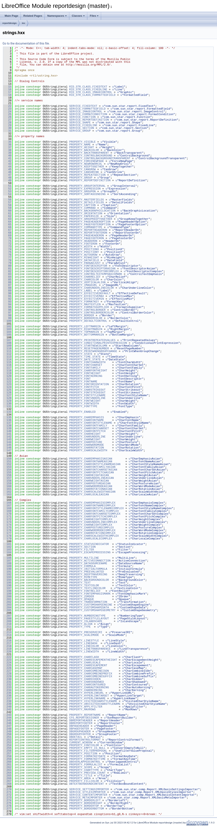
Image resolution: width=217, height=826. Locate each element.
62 (7, 216)
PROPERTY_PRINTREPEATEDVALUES (92, 340)
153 (7, 467)
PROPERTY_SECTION (82, 547)
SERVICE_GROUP (79, 131)
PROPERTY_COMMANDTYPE (85, 227)
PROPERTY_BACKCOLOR (84, 150)
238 (7, 701)
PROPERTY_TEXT (79, 583)
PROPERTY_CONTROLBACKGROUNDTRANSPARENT (99, 158)
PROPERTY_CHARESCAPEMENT (88, 665)
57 (7, 202)
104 (7, 332)
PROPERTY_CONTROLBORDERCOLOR (91, 313)
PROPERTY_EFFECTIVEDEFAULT (89, 293)
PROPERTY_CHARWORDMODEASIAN (90, 486)
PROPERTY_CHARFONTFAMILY (88, 426)
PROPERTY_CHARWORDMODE (86, 445)
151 (7, 461)
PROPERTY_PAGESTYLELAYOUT (89, 618)
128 (7, 398)
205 (7, 610)
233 (7, 687)
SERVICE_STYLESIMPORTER (87, 792)
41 (7, 158)
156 (7, 475)
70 (7, 238)
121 (7, 379)
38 (7, 150)
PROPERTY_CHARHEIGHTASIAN (89, 475)
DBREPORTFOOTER (80, 723)
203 (7, 605)
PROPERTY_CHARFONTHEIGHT (88, 370)
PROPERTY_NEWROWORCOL (85, 164)
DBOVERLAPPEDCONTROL (84, 762)
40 (7, 155)
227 (7, 671)
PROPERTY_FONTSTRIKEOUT (87, 392)
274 (7, 800)
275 (7, 803)
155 (7, 472)
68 (7, 233)
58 (7, 205)
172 (7, 519)
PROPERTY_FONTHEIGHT (84, 373)
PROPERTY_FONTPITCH (84, 387)
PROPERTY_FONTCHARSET (85, 365)
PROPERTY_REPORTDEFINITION (89, 180)
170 (7, 514)
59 (7, 208)
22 (7, 106)
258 (7, 756)
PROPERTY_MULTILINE (84, 558)
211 (7, 627)
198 (7, 591)
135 (7, 417)
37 (7, 147)
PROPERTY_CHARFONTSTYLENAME (90, 423)
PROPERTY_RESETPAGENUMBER (89, 348)
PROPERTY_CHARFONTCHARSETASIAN (93, 470)
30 (7, 128)
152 (7, 464)
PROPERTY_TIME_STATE (84, 357)
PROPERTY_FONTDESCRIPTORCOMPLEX (94, 271)
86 (7, 282)
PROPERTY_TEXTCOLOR (84, 585)
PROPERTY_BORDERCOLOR (85, 318)
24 (7, 111)
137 (7, 423)
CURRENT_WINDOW (80, 742)
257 (7, 753)
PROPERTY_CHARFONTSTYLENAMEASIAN (94, 464)
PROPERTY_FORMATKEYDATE (87, 756)
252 (7, 740)
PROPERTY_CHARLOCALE (84, 662)
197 (7, 588)
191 (7, 572)
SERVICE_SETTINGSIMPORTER (89, 789)
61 (7, 213)
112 (7, 354)
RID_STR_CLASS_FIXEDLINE (88, 89)
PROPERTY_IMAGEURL (83, 285)
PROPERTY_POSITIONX (84, 249)
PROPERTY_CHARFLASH (84, 657)
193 (7, 577)
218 (7, 646)
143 (7, 439)
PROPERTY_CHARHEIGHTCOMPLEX (90, 519)
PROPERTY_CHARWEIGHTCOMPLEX (90, 525)
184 (7, 552)
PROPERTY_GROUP (80, 178)
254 (7, 745)
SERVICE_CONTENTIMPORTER (88, 795)
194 (7, 580)
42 (7, 161)
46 (7, 172)
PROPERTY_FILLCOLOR (84, 781)
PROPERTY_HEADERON (83, 241)
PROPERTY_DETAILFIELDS (86, 202)
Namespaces (57, 15)
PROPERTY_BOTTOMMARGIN (86, 335)
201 (7, 599)
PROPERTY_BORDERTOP (84, 806)
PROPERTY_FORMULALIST (85, 764)
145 (7, 445)
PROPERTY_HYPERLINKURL (86, 693)
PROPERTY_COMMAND (82, 208)
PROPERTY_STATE (80, 354)
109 (7, 346)
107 (7, 340)
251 (7, 737)
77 (7, 257)
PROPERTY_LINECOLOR (84, 646)
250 (7, 734)
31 (7, 131)
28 (7, 122)
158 (7, 481)
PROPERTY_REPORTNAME (84, 715)
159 (7, 483)
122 (7, 381)
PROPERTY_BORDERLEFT (84, 800)
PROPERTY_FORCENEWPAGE (86, 161)
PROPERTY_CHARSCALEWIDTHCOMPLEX (94, 536)
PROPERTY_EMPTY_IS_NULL (87, 748)
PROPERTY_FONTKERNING (85, 376)
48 (7, 178)
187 (7, 561)
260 (7, 762)
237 (7, 698)
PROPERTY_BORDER (81, 315)
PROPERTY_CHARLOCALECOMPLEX (90, 538)
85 (7, 279)
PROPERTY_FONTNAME (83, 381)
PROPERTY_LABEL (80, 291)
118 (7, 370)
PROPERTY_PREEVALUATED (86, 572)
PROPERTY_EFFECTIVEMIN (86, 299)
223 (7, 660)
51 (7, 186)
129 (7, 401)
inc (23, 23)
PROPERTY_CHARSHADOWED (86, 682)
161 (7, 489)
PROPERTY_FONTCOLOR (84, 745)
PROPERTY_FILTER (81, 550)
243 (7, 715)
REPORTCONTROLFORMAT (84, 740)
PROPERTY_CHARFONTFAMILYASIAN (92, 467)
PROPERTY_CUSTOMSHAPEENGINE (90, 605)
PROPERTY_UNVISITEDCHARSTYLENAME (94, 704)
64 (7, 222)
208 (7, 618)
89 (7, 291)
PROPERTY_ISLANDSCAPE (85, 621)
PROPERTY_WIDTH (80, 246)
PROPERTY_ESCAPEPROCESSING (89, 552)
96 (7, 310)
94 (7, 304)
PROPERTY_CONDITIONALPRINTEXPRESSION (98, 343)
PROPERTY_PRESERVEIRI (85, 632)
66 (7, 227)
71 (7, 241)
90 (7, 293)
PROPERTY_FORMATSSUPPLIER (89, 307)
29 (7, 125)
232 (7, 685)
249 (7, 731)
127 (7, 395)
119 (7, 373)
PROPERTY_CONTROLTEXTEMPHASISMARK (95, 274)
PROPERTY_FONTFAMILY (84, 368)
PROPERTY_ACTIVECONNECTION (89, 561)
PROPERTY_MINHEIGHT (84, 257)
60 (7, 211)
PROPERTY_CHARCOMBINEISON (89, 671)
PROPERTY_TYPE (79, 627)
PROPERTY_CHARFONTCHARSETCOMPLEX (94, 514)
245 (7, 720)
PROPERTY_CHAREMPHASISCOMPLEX (92, 503)
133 (7, 412)
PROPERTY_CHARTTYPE (84, 770)
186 (7, 558)
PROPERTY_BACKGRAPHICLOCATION (92, 211)
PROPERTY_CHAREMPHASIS (86, 417)
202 (7, 602)
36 (7, 144)
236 (7, 696)
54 (7, 194)
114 (7, 359)
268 (7, 784)
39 (7, 153)
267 (7, 781)
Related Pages (32, 15)
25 (7, 114)
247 (7, 726)
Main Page (11, 15)
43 (7, 164)
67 (7, 230)
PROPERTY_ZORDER (81, 596)
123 (7, 384)
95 (7, 307)
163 (7, 494)
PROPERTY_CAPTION (82, 205)
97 (7, 313)
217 (7, 643)
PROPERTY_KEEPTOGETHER (86, 167)
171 (7, 516)
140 (7, 431)
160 (7, 486)
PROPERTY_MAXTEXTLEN (84, 304)
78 (7, 260)
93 (7, 302)
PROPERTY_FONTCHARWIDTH (87, 362)
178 (7, 536)
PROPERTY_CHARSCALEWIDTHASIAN (92, 492)
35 (7, 142)
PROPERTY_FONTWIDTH (84, 403)
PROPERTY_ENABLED (82, 412)
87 (7, 285)
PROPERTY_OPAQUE (81, 599)
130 (7, 403)
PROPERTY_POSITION (83, 753)
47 (7, 175)
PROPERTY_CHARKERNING (85, 690)
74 (7, 249)
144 (7, 442)
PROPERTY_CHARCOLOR (84, 279)
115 (7, 362)
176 (7, 530)
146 (7, 448)
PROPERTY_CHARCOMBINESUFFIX (90, 676)
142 (7, 437)
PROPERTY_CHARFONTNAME (86, 420)
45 (7, 169)
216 (7, 640)
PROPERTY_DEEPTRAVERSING (88, 574)
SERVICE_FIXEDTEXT (83, 106)
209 (7, 621)
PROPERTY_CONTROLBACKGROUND (90, 155)
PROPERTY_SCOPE (80, 767)
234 (7, 690)
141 (7, 434)
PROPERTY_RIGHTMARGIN (85, 329)
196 (7, 585)
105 (7, 335)
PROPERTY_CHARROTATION (86, 448)
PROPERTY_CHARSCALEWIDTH (88, 450)
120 (7, 376)
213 (7, 632)
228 (7, 674)
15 (7, 87)
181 (7, 544)
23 (7, 109)
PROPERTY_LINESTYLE (84, 640)
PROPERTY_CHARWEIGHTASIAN (89, 481)
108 (7, 343)
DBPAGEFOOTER (79, 729)
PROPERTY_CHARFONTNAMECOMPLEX (92, 505)
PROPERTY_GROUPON (82, 191)
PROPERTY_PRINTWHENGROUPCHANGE (93, 351)
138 (7, 426)
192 (7, 574)
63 (7, 219)
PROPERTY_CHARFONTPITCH (87, 431)
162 (7, 492)
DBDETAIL (75, 737)
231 (7, 682)
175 (7, 527)
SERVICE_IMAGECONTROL (85, 111)
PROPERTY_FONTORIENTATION (89, 384)
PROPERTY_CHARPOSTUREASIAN (89, 483)
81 (7, 268)
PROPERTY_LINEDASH (83, 643)
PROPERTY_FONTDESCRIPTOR (88, 266)
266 (7, 778)
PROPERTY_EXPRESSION (84, 189)
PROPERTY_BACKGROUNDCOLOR (89, 580)
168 (7, 508)
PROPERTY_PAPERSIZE (84, 216)
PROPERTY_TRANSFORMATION (88, 602)
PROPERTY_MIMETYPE (83, 577)
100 (7, 321)
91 (7, 296)
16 (7, 89)
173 (7, 522)
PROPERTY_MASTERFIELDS (86, 200)
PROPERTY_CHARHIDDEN (84, 679)
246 (7, 723)
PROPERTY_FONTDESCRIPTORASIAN (92, 268)
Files (94, 15)
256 (7, 751)
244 (7, 718)
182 (7, 547)
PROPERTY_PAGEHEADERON (86, 235)
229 (7, 676)
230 (7, 679)
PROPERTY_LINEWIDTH (84, 651)
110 (7, 348)
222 (7, 657)
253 (7, 742)
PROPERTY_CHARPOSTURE (85, 442)
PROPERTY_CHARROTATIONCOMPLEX (92, 533)
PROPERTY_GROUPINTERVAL (87, 186)
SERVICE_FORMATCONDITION (88, 114)
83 (7, 274)
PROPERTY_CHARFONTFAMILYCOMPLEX (94, 511)
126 (7, 392)
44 (7, 167)
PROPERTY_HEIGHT (81, 147)
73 (7, 246)
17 (7, 92)
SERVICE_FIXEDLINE (83, 125)
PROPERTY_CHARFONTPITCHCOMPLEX (93, 516)
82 (7, 271)
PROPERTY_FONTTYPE (83, 406)
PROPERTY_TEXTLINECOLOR (87, 588)
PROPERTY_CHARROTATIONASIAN (90, 489)
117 (7, 368)
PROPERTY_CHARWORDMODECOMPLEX (92, 530)
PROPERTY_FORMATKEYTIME (87, 759)
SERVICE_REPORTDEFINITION (89, 120)
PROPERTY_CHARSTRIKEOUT (87, 390)
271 (7, 792)
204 (7, 607)
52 (7, 189)
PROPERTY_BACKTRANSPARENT (89, 153)
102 (7, 326)
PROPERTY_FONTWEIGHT (84, 401)
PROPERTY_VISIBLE (82, 142)
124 (7, 387)
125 (7, 390)
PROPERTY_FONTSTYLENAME (87, 395)
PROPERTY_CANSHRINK (84, 172)
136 (7, 420)
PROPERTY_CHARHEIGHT (84, 434)
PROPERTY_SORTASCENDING (87, 194)
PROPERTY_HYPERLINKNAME (87, 698)
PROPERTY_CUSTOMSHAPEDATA (89, 607)
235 (7, 693)
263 (7, 770)
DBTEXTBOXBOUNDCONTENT (86, 784)
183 (7, 550)
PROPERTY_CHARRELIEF (84, 277)
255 (7, 748)
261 (7, 764)
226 (7, 668)
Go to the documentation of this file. (26, 43)
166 (7, 503)
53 (7, 191)
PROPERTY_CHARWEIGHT (84, 439)
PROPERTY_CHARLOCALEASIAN (89, 494)
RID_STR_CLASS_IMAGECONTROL (90, 92)
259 (7, 759)
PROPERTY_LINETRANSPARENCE (89, 649)
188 (7, 563)
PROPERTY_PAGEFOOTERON (86, 238)
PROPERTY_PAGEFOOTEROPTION (89, 224)
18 (7, 95)
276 (7, 806)
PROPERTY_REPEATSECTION (87, 175)
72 (7, 244)
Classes (78, 15)
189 (7, 566)
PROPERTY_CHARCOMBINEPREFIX (90, 674)
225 (7, 665)
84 (7, 277)
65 (7, 224)
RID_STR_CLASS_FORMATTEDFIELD (92, 95)
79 (7, 263)
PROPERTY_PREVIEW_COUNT (87, 773)
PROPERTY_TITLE (80, 775)
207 (7, 616)
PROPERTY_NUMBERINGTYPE (87, 616)
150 (7, 459)
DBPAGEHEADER (79, 726)
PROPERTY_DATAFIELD (84, 260)
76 (7, 255)
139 (7, 428)
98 (7, 315)
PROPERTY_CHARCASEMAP (85, 668)
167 (7, 505)
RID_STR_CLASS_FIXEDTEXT (88, 87)
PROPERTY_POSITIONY (84, 252)
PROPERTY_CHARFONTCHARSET (89, 428)
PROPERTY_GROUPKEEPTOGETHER (90, 219)
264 (7, 773)
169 (7, 511)
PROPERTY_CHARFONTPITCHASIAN (91, 472)
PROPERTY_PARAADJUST (84, 263)
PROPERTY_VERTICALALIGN (87, 282)
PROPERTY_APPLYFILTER (85, 707)
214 (7, 635)
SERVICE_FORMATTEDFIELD (87, 109)
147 (7, 450)
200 (7, 596)
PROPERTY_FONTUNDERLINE (87, 398)
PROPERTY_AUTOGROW (83, 255)
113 (7, 357)
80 (7, 266)
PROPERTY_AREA (79, 778)
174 (7, 525)
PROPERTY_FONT (79, 379)
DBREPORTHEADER (80, 720)
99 (7, 318)
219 (7, 649)
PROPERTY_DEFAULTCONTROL (88, 321)
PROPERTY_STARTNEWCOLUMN (88, 346)
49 (7, 180)
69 (7, 235)
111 (7, 351)
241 (7, 709)
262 (7, 767)
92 (7, 299)
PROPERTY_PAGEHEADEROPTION (89, 222)
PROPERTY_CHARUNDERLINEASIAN (91, 478)
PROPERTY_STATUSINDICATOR (89, 544)
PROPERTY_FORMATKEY (84, 302)
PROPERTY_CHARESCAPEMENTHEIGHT (93, 660)
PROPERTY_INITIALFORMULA (88, 569)
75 (7, 252)
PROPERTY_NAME (79, 144)
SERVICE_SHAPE (79, 122)
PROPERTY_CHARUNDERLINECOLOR (91, 288)
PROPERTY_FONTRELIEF (84, 591)
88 (7, 288)
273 (7, 798)
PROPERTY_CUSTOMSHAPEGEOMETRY (92, 610)
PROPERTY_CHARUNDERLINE (87, 437)
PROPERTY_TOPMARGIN (84, 332)
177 (7, 533)
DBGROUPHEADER (79, 731)
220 (7, 651)
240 (7, 707)
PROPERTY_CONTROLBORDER (87, 310)
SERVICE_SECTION (81, 128)
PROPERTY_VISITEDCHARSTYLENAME (93, 701)
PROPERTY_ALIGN (80, 624)
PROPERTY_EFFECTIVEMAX (86, 296)
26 (7, 117)
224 (7, 662)
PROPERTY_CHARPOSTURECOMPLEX (91, 527)
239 (7, 704)
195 (7, 583)
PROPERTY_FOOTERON (83, 244)
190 (7, 569)
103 (7, 329)
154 (7, 470)
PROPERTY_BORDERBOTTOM (86, 809)
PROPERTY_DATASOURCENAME (88, 563)
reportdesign (9, 23)
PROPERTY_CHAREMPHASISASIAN (90, 459)
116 (7, 365)
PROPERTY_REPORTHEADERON (88, 230)
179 (7, 538)
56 (7, 200)
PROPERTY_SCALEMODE (84, 635)
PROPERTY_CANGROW (82, 169)
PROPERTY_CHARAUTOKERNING (89, 687)
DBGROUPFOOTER (79, 734)
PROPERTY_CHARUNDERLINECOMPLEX (93, 522)
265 (7, 775)
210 (7, 624)
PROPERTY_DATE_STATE (84, 359)
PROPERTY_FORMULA (82, 566)
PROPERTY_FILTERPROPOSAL (88, 751)
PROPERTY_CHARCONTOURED (87, 685)
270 (7, 789)
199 (7, 594)
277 (7, 809)
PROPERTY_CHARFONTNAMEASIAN (90, 461)
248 (7, 729)
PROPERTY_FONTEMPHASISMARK (89, 594)
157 (7, 478)
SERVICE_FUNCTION (82, 117)
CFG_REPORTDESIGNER (84, 718)
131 (7, 406)
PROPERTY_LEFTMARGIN (84, 326)
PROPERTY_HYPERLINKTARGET (89, 696)
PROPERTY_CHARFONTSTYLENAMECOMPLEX (96, 508)
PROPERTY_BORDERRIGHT (85, 803)
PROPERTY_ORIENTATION (85, 213)
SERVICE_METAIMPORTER (85, 798)
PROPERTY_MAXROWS (82, 709)
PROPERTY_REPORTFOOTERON (88, 233)
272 (7, 795)
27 (7, 120)
